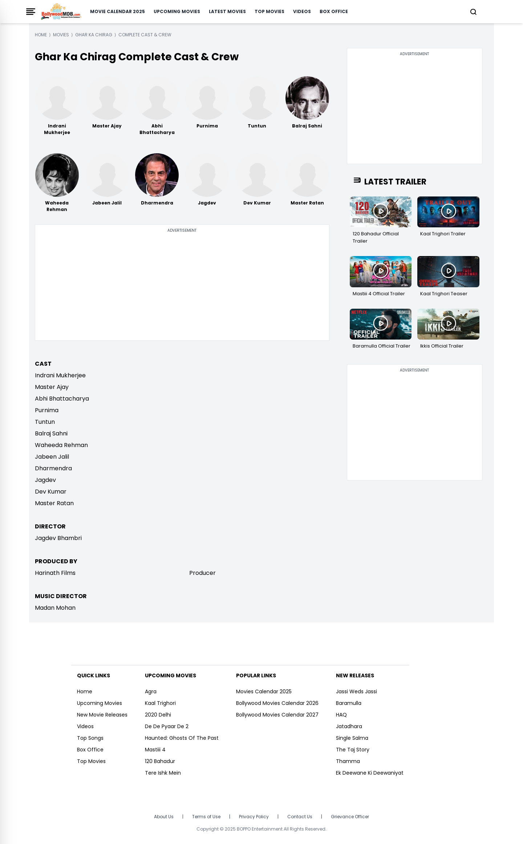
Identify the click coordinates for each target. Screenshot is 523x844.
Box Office (334, 11)
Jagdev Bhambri (58, 538)
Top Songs (90, 738)
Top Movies (269, 11)
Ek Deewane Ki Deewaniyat (370, 772)
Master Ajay (52, 387)
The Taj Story (352, 749)
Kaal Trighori (160, 703)
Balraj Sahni (51, 433)
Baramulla (348, 703)
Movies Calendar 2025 (264, 691)
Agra (151, 691)
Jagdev (45, 480)
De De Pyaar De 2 (166, 726)
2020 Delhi (158, 714)
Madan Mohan (55, 608)
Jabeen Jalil (52, 457)
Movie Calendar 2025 (117, 11)
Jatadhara (349, 726)
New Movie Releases (102, 714)
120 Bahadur (160, 761)
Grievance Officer (350, 816)
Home (84, 691)
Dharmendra (53, 468)
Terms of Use (206, 816)
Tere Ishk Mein (163, 772)
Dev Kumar (50, 491)
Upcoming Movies (177, 11)
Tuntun (45, 422)
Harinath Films (55, 573)
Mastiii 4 (155, 749)
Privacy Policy (254, 816)
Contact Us (299, 816)
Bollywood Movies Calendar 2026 (277, 703)
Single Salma (352, 738)
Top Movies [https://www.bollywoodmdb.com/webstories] (91, 761)
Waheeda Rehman (61, 445)
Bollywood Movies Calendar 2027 (277, 714)
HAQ (341, 714)
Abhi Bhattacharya (62, 398)
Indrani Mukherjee (60, 375)
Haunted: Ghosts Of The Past (182, 738)
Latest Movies (227, 11)
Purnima (46, 410)
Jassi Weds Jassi (356, 691)
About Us (164, 816)
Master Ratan (54, 503)
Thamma (348, 761)
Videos (302, 11)
